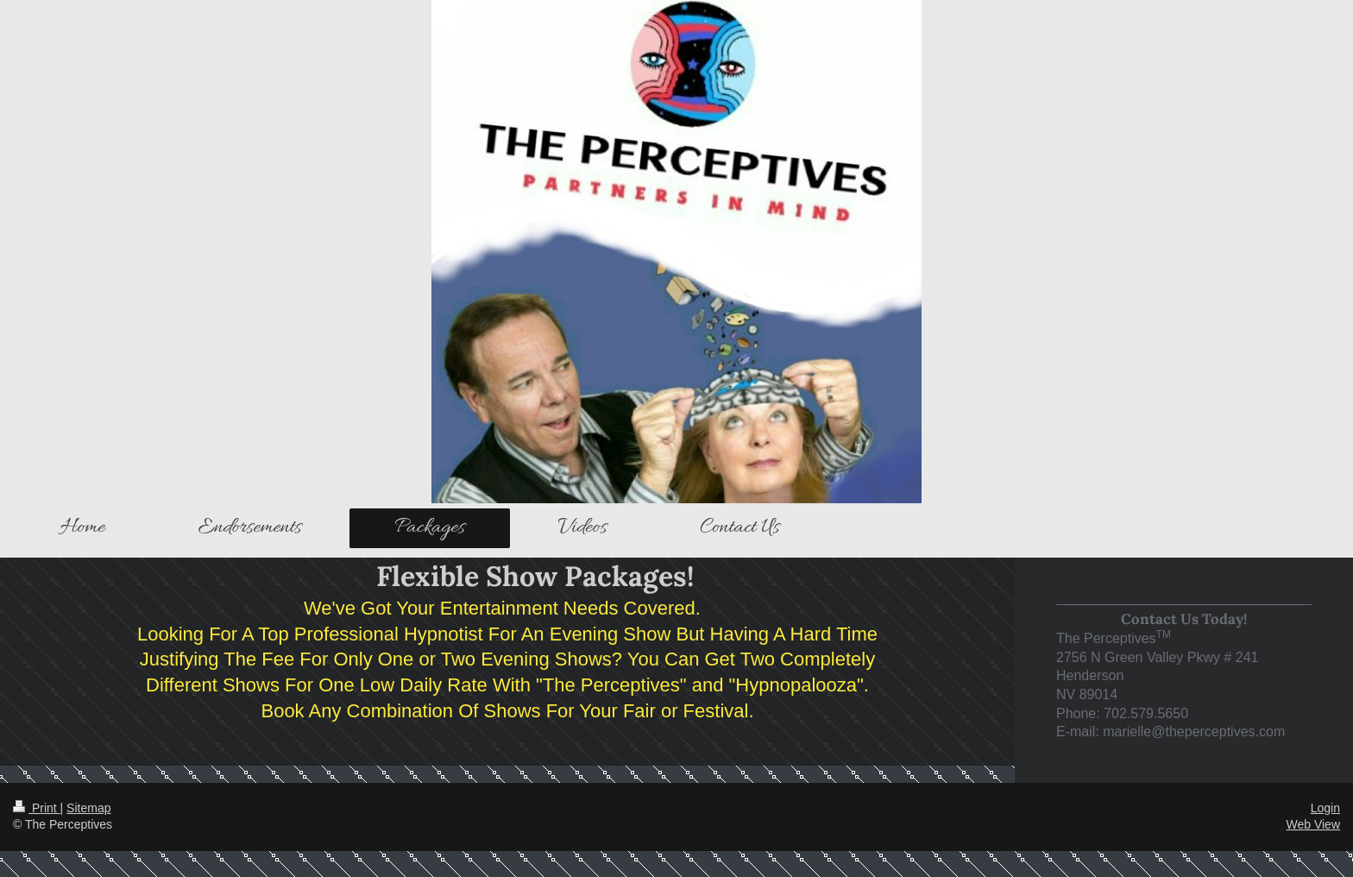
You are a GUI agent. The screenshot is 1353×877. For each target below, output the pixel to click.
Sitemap (88, 808)
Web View (1313, 824)
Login (1325, 808)
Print (36, 808)
